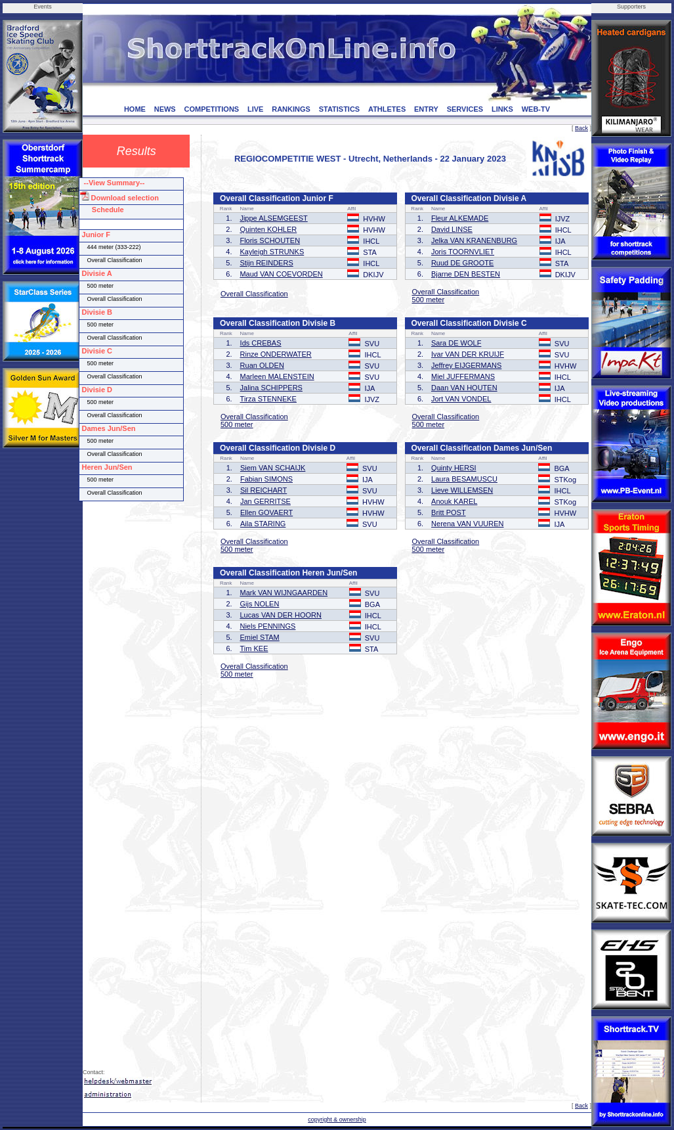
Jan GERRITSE (265, 501)
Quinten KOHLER (268, 229)
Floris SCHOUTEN (270, 240)
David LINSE (452, 229)
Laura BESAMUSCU (464, 479)
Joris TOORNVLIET (462, 252)
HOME (135, 109)
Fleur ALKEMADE (459, 218)
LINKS (502, 109)
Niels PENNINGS (267, 626)
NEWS (165, 109)
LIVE (255, 109)
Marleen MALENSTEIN (277, 376)
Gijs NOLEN (259, 604)
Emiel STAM (259, 637)
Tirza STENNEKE (268, 399)
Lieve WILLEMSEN (462, 490)
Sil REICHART (263, 490)
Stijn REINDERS (266, 263)
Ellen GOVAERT (266, 512)
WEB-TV (536, 109)
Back (581, 128)
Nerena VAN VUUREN (467, 524)
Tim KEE (254, 648)
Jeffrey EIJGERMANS (466, 365)
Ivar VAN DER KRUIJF (467, 354)
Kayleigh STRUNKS (272, 252)
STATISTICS (339, 109)
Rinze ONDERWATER (276, 354)
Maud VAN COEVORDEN (281, 274)
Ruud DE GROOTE (462, 263)
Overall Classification (254, 294)
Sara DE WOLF (456, 343)
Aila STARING (262, 524)
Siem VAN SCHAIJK (272, 468)
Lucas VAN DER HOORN (281, 615)
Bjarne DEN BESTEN (465, 274)
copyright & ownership (337, 1119)
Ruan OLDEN (262, 365)
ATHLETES (387, 109)
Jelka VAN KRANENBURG (474, 240)
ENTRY (426, 109)
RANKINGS (291, 109)
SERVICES (465, 109)
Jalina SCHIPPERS (271, 388)
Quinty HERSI (453, 468)
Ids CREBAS (261, 343)
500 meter (428, 300)
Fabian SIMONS (266, 479)
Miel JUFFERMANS (463, 376)
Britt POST (448, 512)
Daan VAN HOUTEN (464, 388)
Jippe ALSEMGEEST (273, 218)
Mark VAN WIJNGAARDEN (283, 593)
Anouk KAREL (454, 501)
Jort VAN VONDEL (461, 399)
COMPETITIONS (211, 109)
